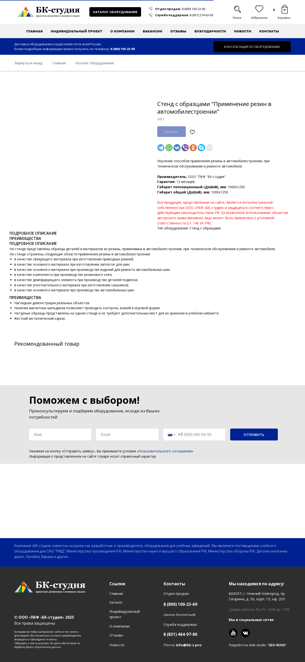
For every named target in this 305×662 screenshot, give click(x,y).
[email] (127, 434)
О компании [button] (122, 31)
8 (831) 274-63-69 (201, 15)
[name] (60, 434)
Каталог (116, 602)
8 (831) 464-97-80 (180, 634)
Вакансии (152, 31)
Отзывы (178, 31)
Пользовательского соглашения (164, 451)
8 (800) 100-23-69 (193, 9)
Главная (34, 31)
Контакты (269, 31)
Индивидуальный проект (76, 31)
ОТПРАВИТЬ (254, 434)
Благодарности (210, 31)
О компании (119, 626)
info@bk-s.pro (189, 644)
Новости (242, 31)
